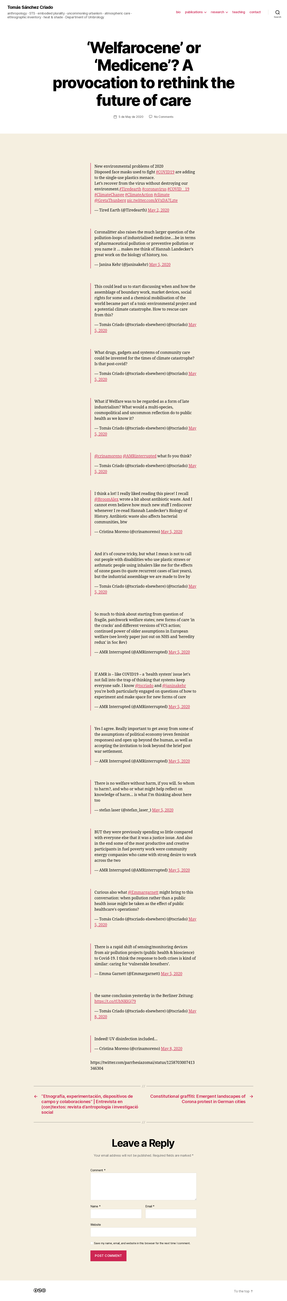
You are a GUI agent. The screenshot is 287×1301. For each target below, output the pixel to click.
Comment (98, 1170)
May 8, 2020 (171, 1048)
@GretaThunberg (110, 200)
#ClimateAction (139, 194)
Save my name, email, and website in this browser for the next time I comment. (142, 1243)
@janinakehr (174, 685)
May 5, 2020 (160, 264)
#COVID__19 (178, 189)
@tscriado (144, 685)
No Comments (163, 117)
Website (95, 1224)
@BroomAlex (106, 499)
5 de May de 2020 (131, 117)
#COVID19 (165, 172)
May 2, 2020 (158, 210)
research (217, 12)
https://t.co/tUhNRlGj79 (115, 1001)
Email (149, 1206)
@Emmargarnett (143, 892)
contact (255, 12)
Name (95, 1206)
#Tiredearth (130, 189)
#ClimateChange (109, 194)
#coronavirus (154, 189)
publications (194, 12)
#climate (162, 194)
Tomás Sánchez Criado (30, 7)
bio (178, 12)
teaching (238, 12)
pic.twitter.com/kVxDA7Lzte (152, 200)
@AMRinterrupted (139, 456)
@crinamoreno (108, 456)
